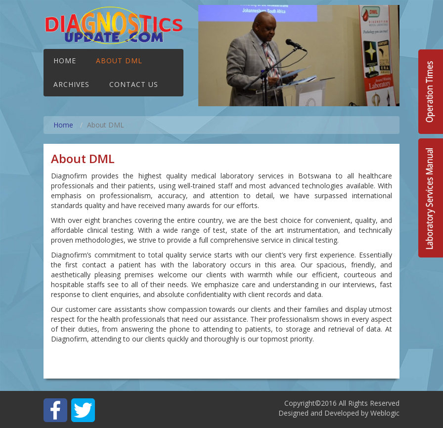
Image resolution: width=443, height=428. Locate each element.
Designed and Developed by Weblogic (338, 413)
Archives (71, 84)
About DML (119, 60)
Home (64, 60)
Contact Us (133, 84)
